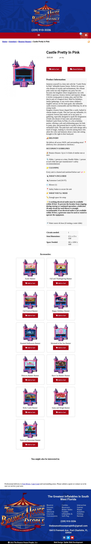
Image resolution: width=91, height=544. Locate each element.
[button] (39, 35)
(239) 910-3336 (41, 30)
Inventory (13, 42)
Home (4, 42)
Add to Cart (54, 69)
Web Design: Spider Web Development (68, 542)
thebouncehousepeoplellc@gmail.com (68, 525)
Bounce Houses (24, 42)
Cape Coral (35, 484)
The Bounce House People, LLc (23, 543)
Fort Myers (26, 484)
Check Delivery (76, 69)
